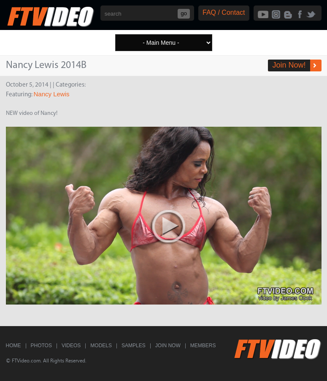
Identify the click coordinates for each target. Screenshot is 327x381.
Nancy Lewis (52, 94)
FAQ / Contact (224, 12)
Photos (41, 345)
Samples (134, 345)
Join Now (168, 345)
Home (13, 345)
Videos (71, 345)
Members (203, 345)
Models (101, 345)
